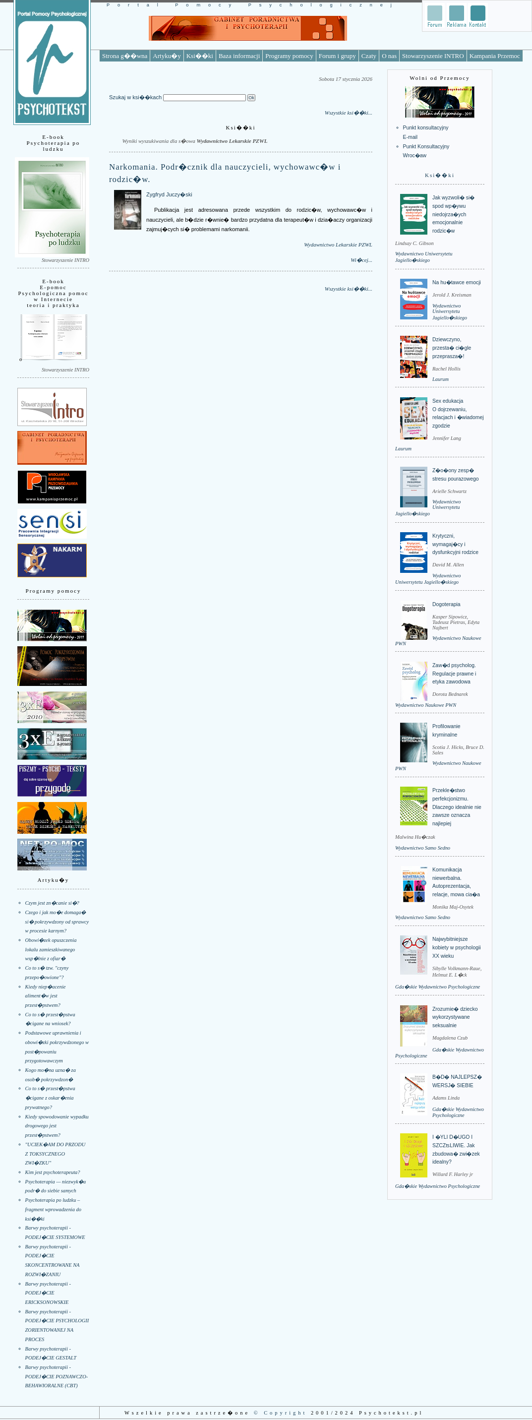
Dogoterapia (446, 604)
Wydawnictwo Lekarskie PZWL (338, 244)
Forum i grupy (337, 56)
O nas (389, 56)
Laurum (440, 379)
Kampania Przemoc (495, 56)
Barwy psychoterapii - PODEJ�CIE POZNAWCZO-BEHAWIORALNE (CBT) (56, 1376)
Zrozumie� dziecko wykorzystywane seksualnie (454, 1017)
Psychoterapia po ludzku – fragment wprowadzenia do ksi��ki (53, 1209)
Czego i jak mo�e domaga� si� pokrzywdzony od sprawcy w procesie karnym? (57, 921)
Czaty (368, 56)
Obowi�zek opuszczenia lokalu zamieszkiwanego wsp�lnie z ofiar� (51, 949)
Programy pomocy (289, 56)
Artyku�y (166, 56)
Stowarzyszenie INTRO (433, 56)
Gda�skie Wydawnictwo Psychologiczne (437, 986)
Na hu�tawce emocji (456, 282)
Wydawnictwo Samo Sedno (422, 848)
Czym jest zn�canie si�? (52, 903)
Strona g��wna (124, 56)
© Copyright (280, 1413)
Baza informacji (239, 56)
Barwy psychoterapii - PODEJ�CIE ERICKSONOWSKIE (48, 1293)
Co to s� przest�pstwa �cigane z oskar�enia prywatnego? (50, 1098)
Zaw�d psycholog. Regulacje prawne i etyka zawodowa (454, 673)
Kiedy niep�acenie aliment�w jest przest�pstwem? (45, 996)
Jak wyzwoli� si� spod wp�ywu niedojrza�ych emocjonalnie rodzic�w (453, 214)
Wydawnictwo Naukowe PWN (425, 705)
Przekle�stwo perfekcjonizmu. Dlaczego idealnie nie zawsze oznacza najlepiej (456, 807)
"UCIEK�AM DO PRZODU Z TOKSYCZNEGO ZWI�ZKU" (55, 1154)
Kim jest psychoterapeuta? (52, 1172)
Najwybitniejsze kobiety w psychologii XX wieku (456, 947)
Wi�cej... (361, 260)
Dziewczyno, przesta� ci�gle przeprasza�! (451, 348)
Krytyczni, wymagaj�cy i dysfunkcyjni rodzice (455, 544)
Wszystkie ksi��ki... (348, 113)
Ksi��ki (199, 56)
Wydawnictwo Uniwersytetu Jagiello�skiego (449, 311)
